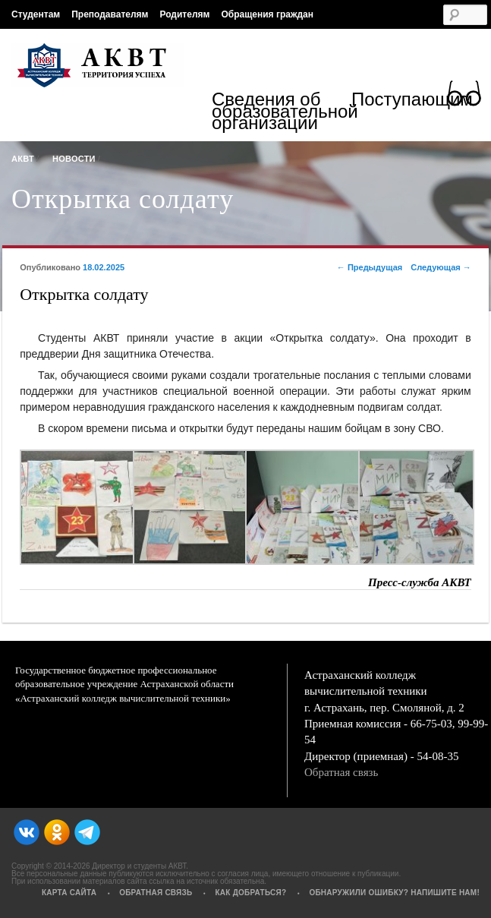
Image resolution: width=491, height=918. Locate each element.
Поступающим (412, 101)
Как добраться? (250, 892)
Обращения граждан (267, 14)
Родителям (184, 14)
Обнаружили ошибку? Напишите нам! (394, 892)
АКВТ (22, 158)
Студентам (35, 14)
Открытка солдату (122, 199)
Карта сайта (69, 892)
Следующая (441, 267)
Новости (74, 158)
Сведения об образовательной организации (281, 111)
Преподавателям (109, 14)
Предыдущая (369, 267)
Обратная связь (341, 772)
